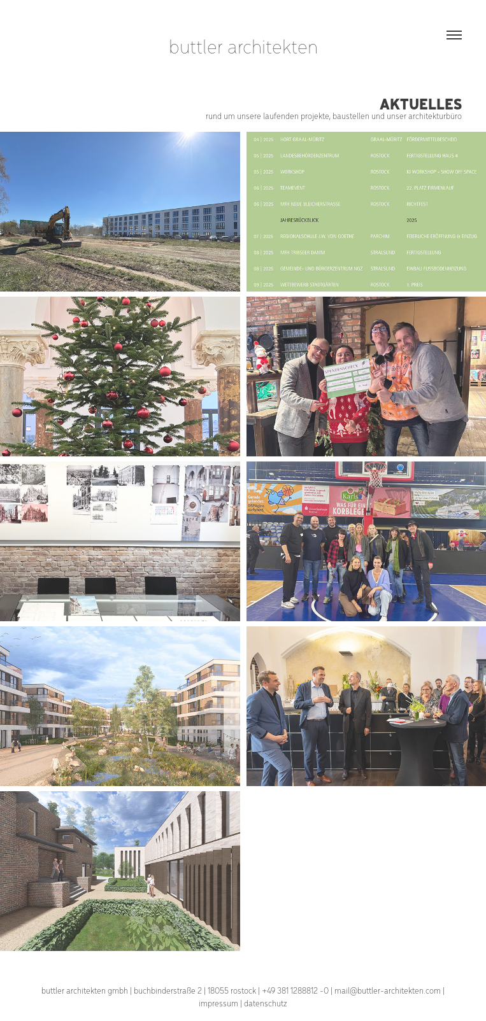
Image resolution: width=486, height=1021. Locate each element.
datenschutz (265, 1002)
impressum (218, 1002)
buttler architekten (243, 45)
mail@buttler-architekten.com (387, 990)
